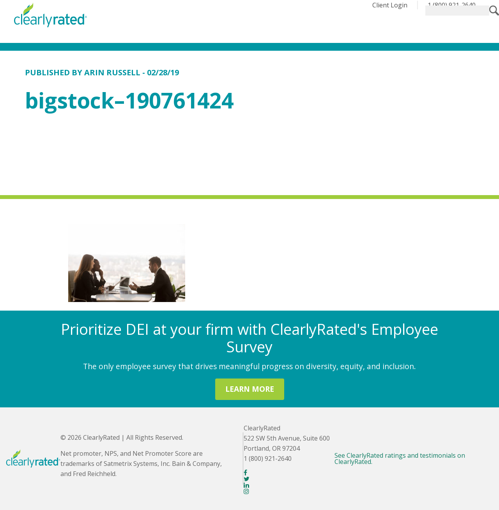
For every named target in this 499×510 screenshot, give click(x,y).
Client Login (389, 5)
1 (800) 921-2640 (452, 5)
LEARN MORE (249, 389)
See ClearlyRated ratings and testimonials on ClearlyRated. (399, 458)
